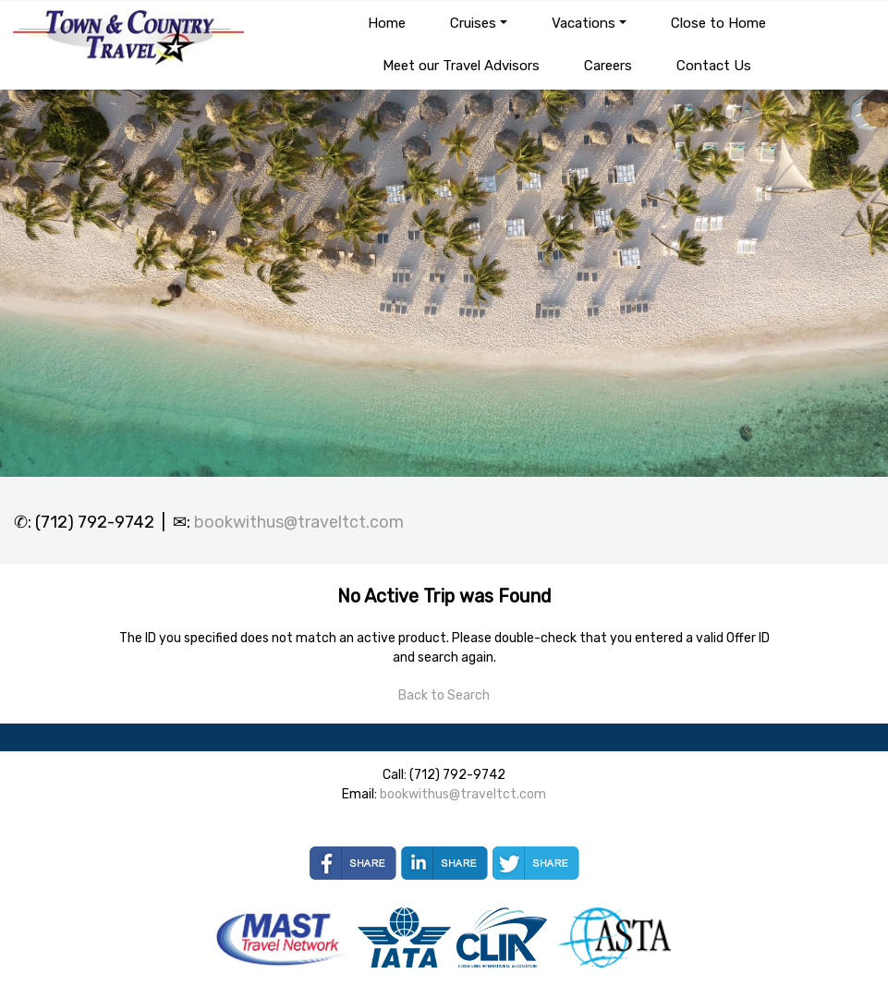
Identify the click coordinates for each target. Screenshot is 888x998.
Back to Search (444, 695)
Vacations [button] (583, 23)
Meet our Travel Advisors (461, 65)
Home (387, 23)
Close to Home (718, 23)
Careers (608, 65)
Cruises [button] (473, 23)
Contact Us (713, 65)
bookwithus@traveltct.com (299, 522)
